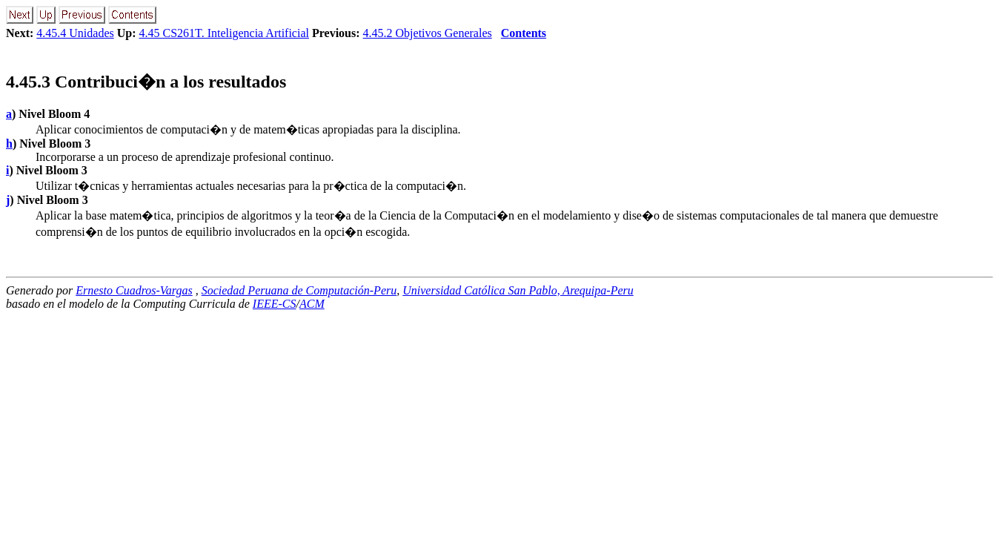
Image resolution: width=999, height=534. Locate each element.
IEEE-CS (274, 303)
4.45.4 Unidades (74, 33)
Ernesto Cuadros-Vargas (134, 290)
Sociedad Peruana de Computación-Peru (299, 290)
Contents (523, 33)
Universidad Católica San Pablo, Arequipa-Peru (518, 290)
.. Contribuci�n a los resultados (146, 81)
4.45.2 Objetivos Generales (427, 33)
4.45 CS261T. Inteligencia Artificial (224, 33)
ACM (312, 303)
